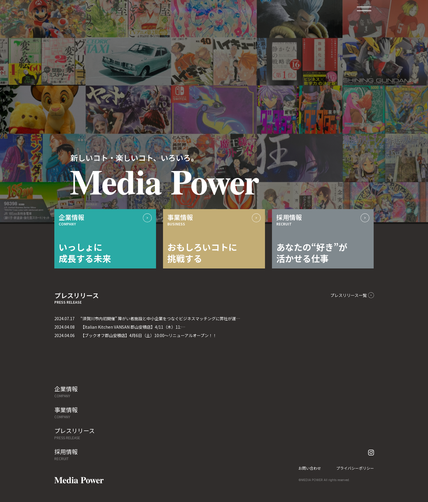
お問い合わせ (309, 468)
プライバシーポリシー (355, 468)
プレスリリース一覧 (352, 295)
